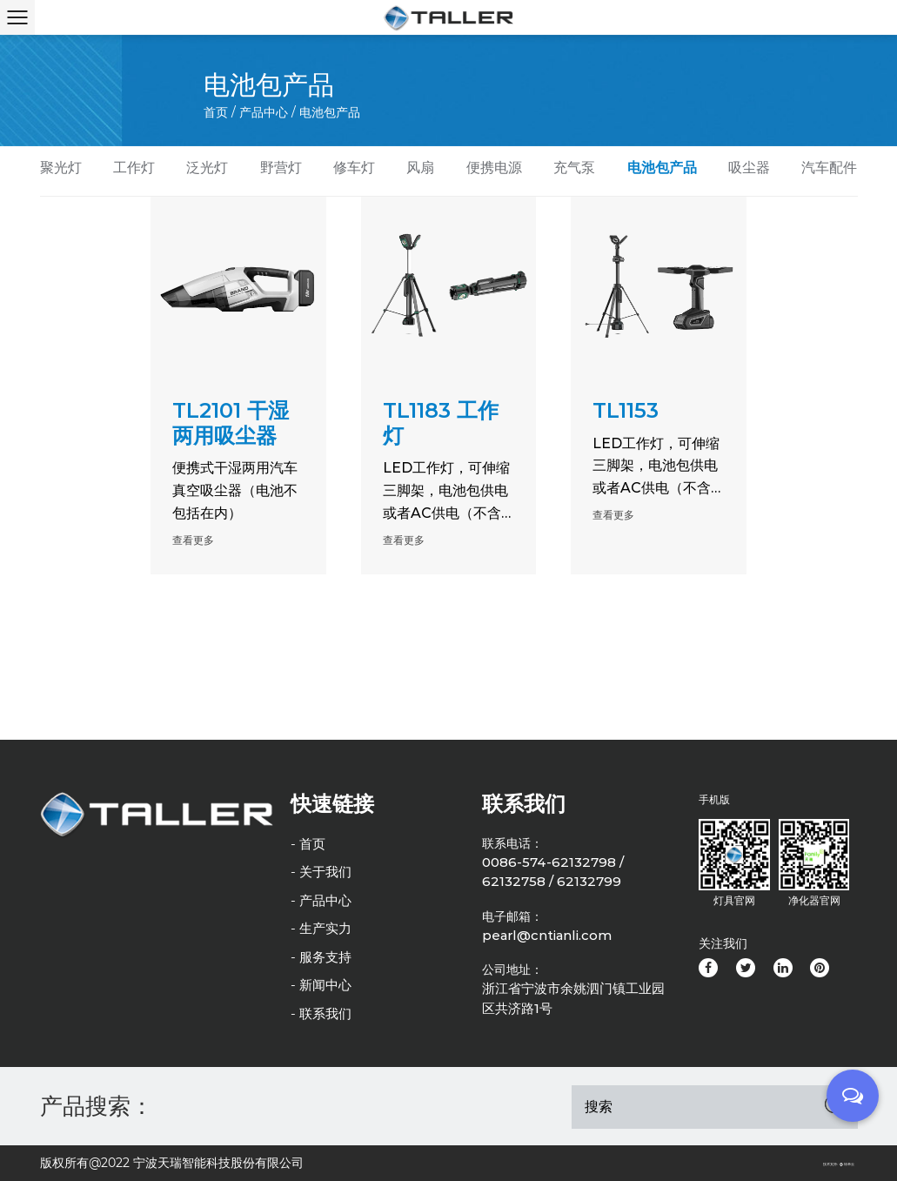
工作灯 (134, 167)
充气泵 (574, 167)
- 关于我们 (321, 871)
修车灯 (354, 167)
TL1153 (625, 410)
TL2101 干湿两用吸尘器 (230, 423)
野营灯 (281, 167)
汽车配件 (829, 167)
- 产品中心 (321, 900)
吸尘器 (749, 167)
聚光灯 (61, 167)
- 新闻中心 (321, 984)
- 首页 (308, 843)
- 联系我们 (321, 1013)
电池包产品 (662, 167)
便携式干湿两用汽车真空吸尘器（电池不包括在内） (235, 490)
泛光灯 (207, 167)
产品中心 (263, 112)
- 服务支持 (321, 957)
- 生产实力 (321, 928)
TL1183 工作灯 (441, 423)
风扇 (420, 167)
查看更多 (193, 540)
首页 (216, 112)
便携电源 (494, 167)
